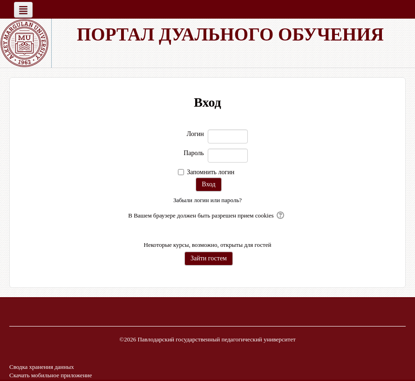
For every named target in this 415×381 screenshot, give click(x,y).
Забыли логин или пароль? (207, 200)
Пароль (194, 153)
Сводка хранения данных (41, 366)
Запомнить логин (210, 172)
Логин (195, 133)
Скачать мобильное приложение (50, 375)
